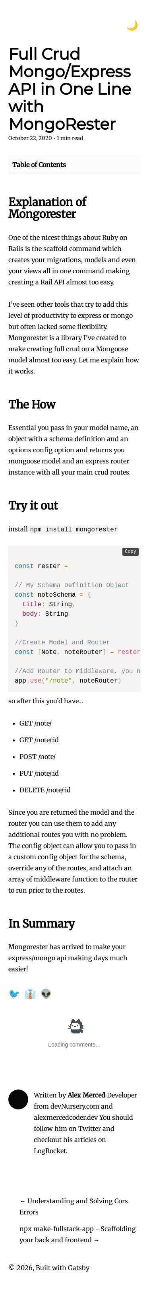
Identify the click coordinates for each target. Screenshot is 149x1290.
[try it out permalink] (4, 506)
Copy (130, 551)
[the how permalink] (4, 405)
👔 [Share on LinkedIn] (30, 994)
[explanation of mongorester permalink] (4, 202)
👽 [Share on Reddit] (46, 994)
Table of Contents (39, 165)
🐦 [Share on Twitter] (14, 994)
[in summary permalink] (4, 924)
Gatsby (78, 1268)
